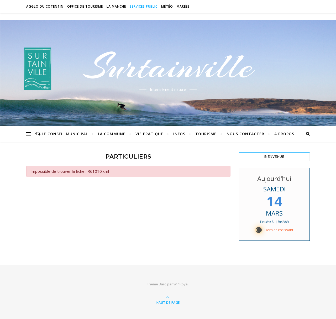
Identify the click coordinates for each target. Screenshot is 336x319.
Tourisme (206, 133)
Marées (183, 6)
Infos (179, 133)
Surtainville (168, 66)
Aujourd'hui (274, 178)
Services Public (144, 6)
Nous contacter (245, 133)
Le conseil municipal (65, 133)
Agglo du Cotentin (45, 6)
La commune (111, 133)
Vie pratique (149, 133)
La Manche (116, 6)
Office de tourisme (85, 6)
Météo (167, 6)
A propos (284, 133)
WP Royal (181, 284)
